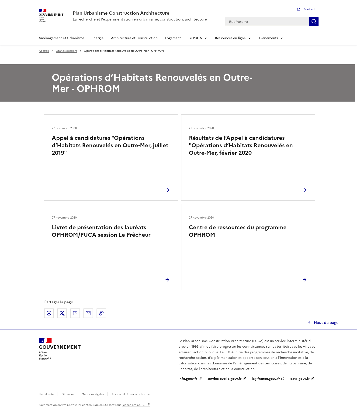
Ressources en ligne (230, 38)
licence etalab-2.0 (133, 405)
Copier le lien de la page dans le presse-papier (101, 313)
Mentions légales (93, 394)
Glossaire (68, 394)
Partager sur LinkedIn (75, 313)
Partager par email (88, 313)
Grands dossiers (66, 51)
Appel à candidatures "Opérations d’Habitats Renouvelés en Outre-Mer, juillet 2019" (110, 145)
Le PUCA (195, 38)
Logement (173, 38)
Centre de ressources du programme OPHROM (238, 231)
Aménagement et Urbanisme (61, 38)
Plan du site (46, 394)
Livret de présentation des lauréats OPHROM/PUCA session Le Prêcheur (101, 231)
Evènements (268, 38)
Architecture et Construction (134, 38)
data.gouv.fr (300, 378)
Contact (309, 9)
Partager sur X (62, 313)
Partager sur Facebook (49, 313)
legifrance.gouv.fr (266, 378)
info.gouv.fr (188, 378)
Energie (98, 38)
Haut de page (325, 322)
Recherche (314, 21)
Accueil (44, 51)
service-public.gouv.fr (225, 378)
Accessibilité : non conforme (130, 394)
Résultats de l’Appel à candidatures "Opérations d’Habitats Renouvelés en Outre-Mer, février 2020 (241, 145)
